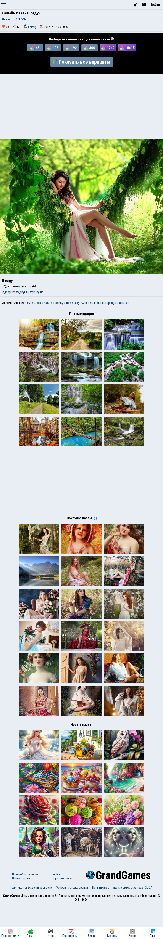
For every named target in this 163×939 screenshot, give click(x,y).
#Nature (47, 303)
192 (71, 47)
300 (89, 47)
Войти (155, 5)
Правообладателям (25, 910)
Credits (56, 910)
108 (53, 47)
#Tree (67, 303)
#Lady (75, 303)
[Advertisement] (81, 106)
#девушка (8, 292)
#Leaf (100, 303)
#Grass (84, 303)
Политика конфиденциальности (31, 923)
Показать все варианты (81, 62)
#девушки (22, 292)
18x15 (127, 47)
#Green (36, 303)
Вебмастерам (21, 913)
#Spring (109, 303)
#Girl (93, 303)
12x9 (107, 47)
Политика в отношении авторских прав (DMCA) (122, 923)
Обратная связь (62, 913)
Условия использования (72, 923)
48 (35, 47)
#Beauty (58, 303)
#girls (39, 292)
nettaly (32, 27)
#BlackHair (122, 303)
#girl (33, 292)
